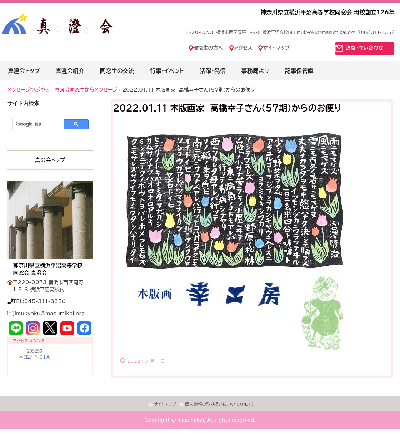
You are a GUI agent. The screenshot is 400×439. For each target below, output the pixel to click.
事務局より (255, 71)
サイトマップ (276, 47)
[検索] (35, 124)
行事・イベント (167, 71)
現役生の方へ (208, 47)
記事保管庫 (299, 71)
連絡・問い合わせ (365, 47)
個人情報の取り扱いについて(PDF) (219, 404)
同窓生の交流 (117, 71)
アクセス (243, 47)
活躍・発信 (212, 71)
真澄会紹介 (70, 71)
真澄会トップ (24, 71)
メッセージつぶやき (59, 29)
